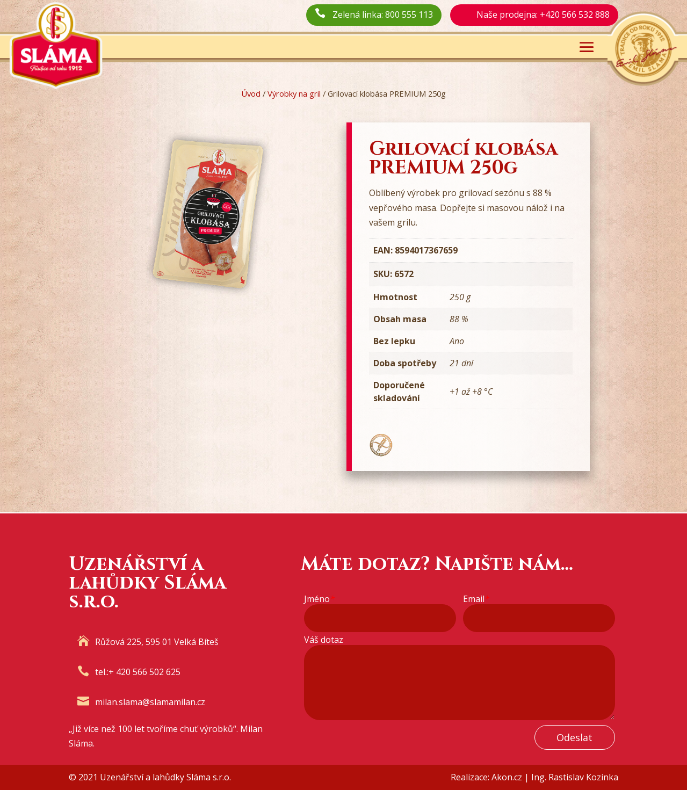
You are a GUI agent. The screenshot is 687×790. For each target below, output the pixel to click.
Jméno (319, 599)
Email (476, 599)
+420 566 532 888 (575, 14)
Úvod (251, 93)
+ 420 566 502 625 (144, 672)
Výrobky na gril (294, 93)
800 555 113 (409, 14)
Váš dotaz (323, 640)
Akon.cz (506, 777)
